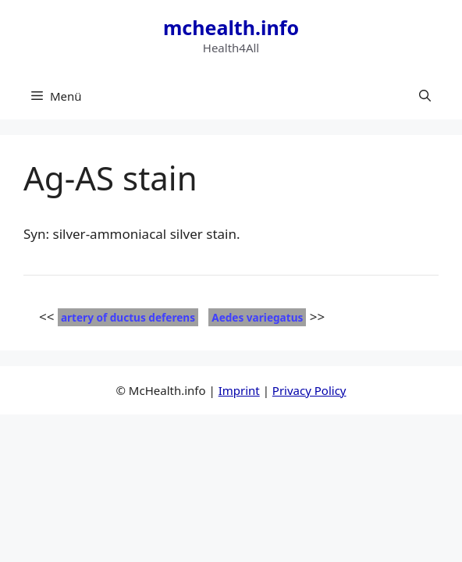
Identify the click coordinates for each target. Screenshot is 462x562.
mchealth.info (231, 27)
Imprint (239, 390)
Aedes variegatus (257, 317)
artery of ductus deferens (128, 317)
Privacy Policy (309, 390)
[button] (424, 96)
